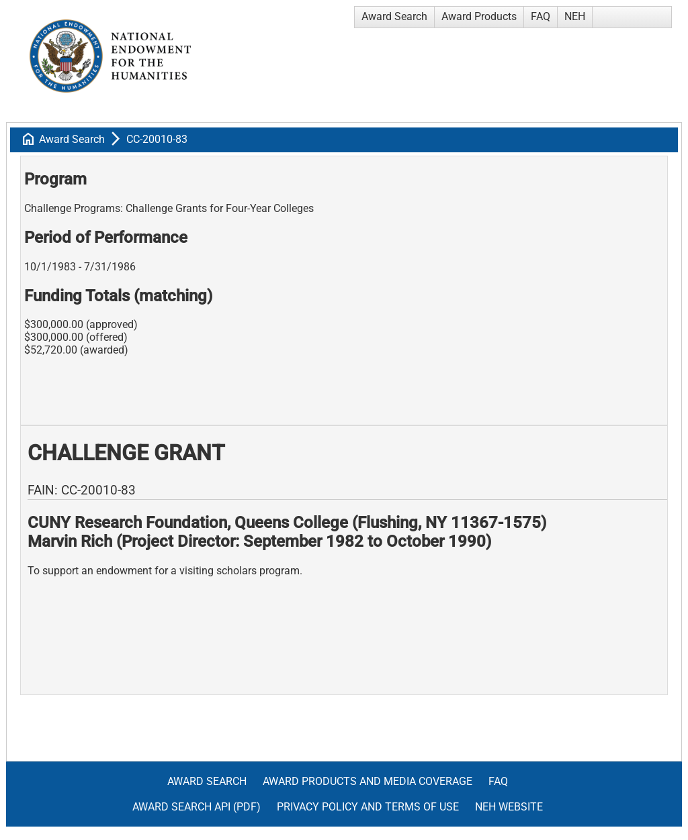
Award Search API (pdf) (196, 806)
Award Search (394, 16)
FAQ (540, 16)
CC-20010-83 (156, 139)
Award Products (479, 16)
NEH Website (509, 806)
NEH (574, 16)
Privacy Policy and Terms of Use (368, 806)
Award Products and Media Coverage (367, 781)
